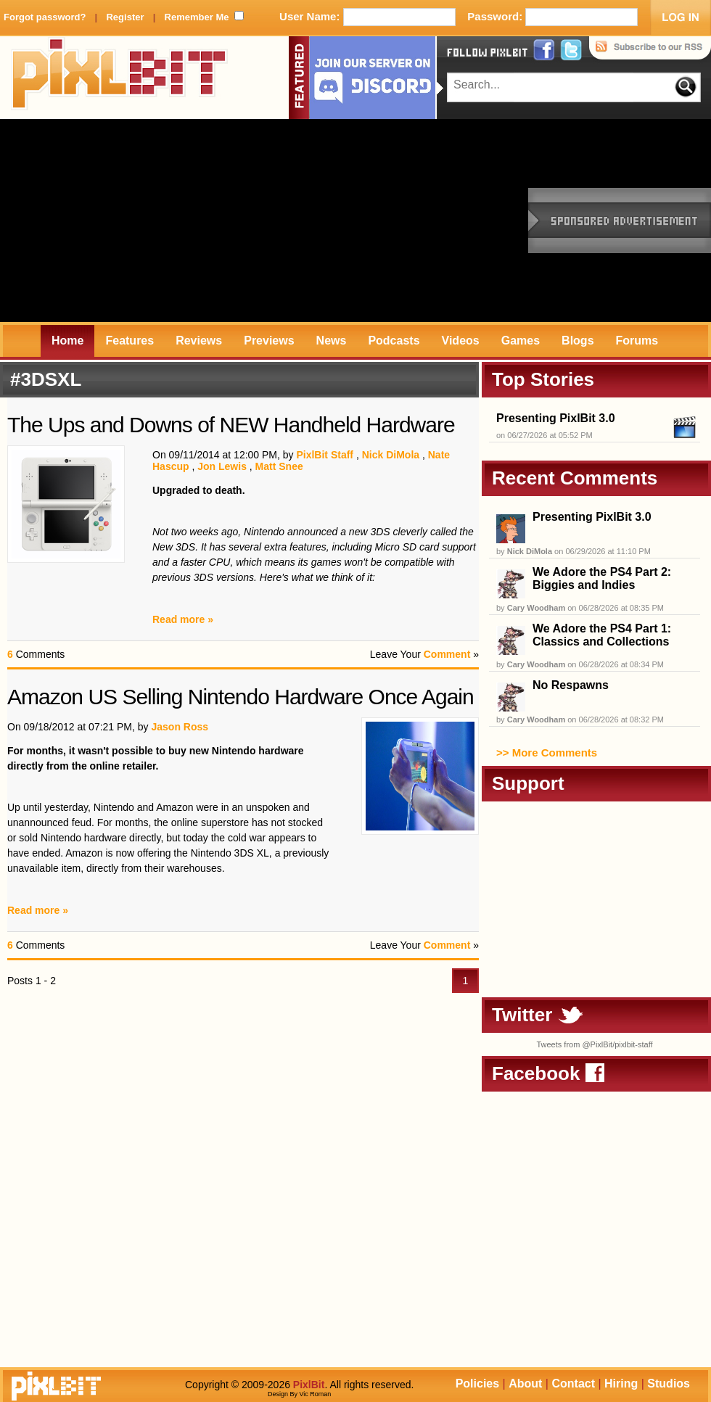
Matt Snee (279, 466)
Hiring (621, 1383)
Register (125, 17)
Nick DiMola (390, 455)
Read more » (182, 619)
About (525, 1383)
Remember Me (197, 17)
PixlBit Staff (324, 455)
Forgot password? (45, 17)
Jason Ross (179, 727)
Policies (477, 1383)
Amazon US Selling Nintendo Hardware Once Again (240, 697)
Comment (447, 654)
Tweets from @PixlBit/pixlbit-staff (594, 1044)
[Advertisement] (241, 220)
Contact (573, 1383)
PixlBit (120, 77)
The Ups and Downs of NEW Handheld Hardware (231, 425)
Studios (668, 1383)
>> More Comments (546, 752)
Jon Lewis (222, 466)
